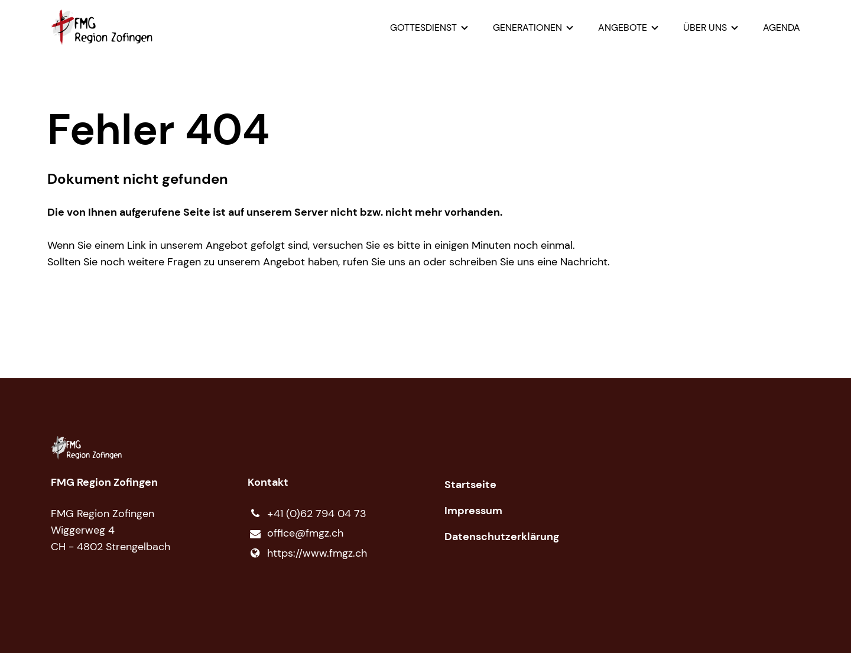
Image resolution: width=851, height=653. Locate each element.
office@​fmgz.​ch (295, 533)
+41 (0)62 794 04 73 (307, 513)
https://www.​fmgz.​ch (307, 553)
